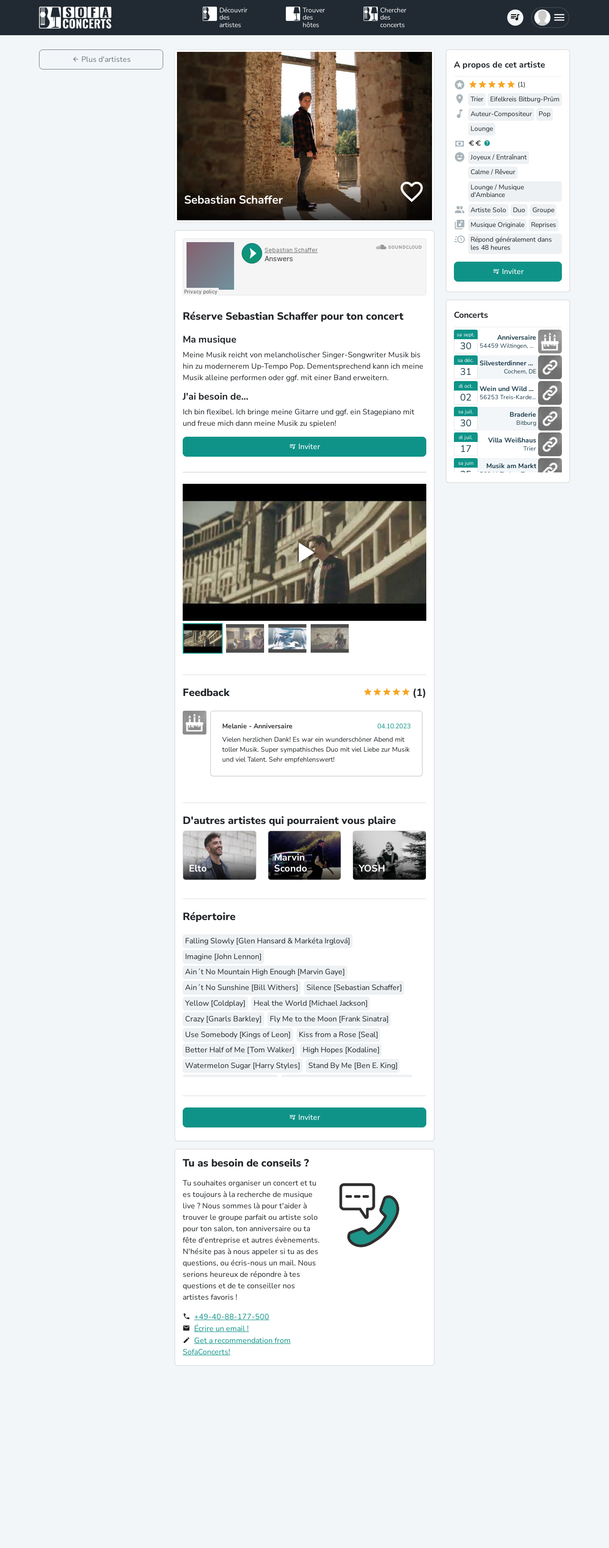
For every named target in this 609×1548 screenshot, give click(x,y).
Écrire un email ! (221, 1328)
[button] (550, 17)
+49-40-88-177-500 (231, 1317)
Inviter (309, 446)
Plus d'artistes (106, 59)
